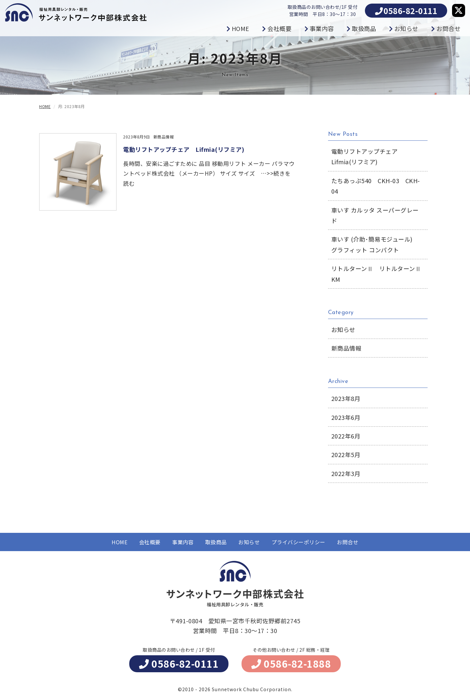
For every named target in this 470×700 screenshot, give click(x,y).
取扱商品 (216, 542)
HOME (119, 542)
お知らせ (249, 542)
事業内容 (183, 542)
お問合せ (347, 542)
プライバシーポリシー (298, 542)
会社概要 (150, 542)
